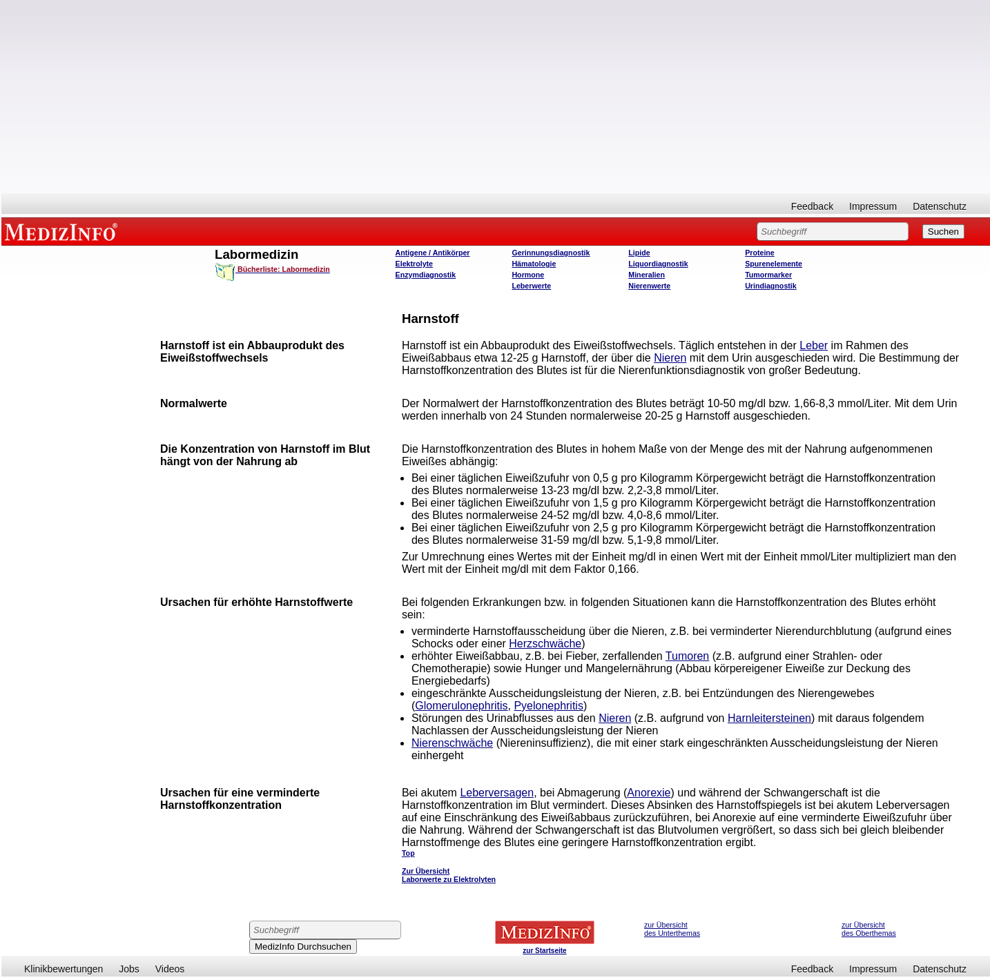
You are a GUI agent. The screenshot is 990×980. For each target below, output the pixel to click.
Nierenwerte (649, 286)
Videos (170, 968)
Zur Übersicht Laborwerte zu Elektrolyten (449, 875)
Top (408, 853)
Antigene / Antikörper (433, 252)
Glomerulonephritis (461, 706)
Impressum (873, 206)
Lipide (639, 252)
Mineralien (646, 275)
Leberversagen (497, 792)
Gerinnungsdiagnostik (551, 252)
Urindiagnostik (771, 286)
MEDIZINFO (63, 231)
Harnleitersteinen (769, 718)
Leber (813, 345)
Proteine (760, 252)
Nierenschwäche (452, 743)
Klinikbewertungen (63, 968)
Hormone (528, 275)
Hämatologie (534, 263)
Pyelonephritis (548, 706)
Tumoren (687, 656)
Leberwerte (531, 286)
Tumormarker (768, 275)
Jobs (129, 968)
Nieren (670, 358)
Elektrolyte (415, 263)
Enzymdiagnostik (426, 275)
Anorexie (648, 792)
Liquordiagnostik (658, 263)
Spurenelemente (773, 263)
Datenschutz (940, 206)
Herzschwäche (545, 643)
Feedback (812, 206)
